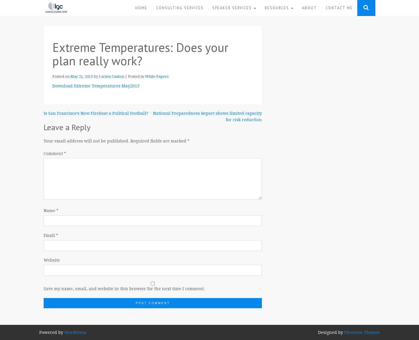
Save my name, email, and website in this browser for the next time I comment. (124, 288)
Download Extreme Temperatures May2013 (95, 86)
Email (51, 235)
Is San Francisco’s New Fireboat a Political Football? (96, 113)
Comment (55, 153)
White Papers (156, 76)
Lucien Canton (111, 76)
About (309, 8)
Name (51, 210)
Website (52, 260)
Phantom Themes (362, 332)
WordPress (75, 332)
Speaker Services (234, 8)
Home (141, 8)
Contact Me (339, 8)
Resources (279, 8)
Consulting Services (180, 8)
